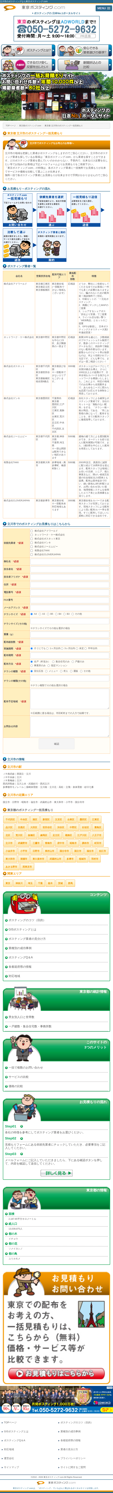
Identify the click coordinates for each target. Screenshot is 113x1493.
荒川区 (19, 835)
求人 (64, 671)
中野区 (73, 827)
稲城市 (82, 859)
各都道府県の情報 (20, 966)
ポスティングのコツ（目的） (27, 920)
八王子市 (96, 835)
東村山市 (49, 851)
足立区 (56, 835)
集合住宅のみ (60, 661)
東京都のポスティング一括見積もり (30, 810)
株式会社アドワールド (44, 530)
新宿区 (46, 819)
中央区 (23, 819)
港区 (35, 819)
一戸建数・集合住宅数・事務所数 (30, 1026)
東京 (8, 883)
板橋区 (31, 835)
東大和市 (10, 859)
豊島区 (97, 827)
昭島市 (73, 843)
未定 (80, 648)
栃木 (50, 883)
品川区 (9, 827)
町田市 (97, 843)
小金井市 (10, 851)
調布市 (85, 843)
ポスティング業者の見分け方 (27, 938)
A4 (33, 614)
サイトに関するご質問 (73, 1467)
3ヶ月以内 (68, 648)
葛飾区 (68, 835)
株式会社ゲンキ (40, 542)
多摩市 (70, 859)
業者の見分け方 (69, 1449)
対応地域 (14, 976)
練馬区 (43, 835)
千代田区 (10, 819)
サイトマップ (11, 1467)
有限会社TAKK (40, 550)
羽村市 (94, 859)
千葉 (40, 883)
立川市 (9, 843)
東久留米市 (38, 859)
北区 (8, 835)
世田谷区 (47, 827)
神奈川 (19, 883)
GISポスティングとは (23, 929)
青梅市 (48, 843)
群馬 (70, 883)
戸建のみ (78, 661)
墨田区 (83, 819)
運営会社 (9, 1458)
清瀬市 (23, 859)
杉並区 (85, 827)
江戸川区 (82, 835)
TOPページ (11, 125)
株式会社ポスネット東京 (45, 538)
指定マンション (57, 665)
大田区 (33, 827)
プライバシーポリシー (73, 1458)
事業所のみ (37, 665)
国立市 (77, 851)
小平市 (23, 851)
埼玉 (30, 883)
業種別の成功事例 (20, 948)
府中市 (60, 843)
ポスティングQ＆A (21, 957)
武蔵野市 (22, 843)
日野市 (36, 851)
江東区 (95, 819)
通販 (74, 671)
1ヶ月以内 (53, 648)
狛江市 (102, 851)
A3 (42, 614)
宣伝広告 (36, 671)
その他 (76, 614)
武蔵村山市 (55, 859)
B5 (50, 614)
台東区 (70, 819)
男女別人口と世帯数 (21, 1017)
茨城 (60, 883)
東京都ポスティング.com (30, 125)
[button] (104, 8)
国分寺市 (64, 851)
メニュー (51, 671)
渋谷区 (60, 827)
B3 (66, 614)
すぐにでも (37, 648)
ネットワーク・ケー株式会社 (47, 534)
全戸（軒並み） (40, 661)
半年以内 (90, 648)
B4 (58, 614)
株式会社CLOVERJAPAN (45, 554)
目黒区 (21, 827)
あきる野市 (11, 866)
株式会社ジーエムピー (44, 546)
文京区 (58, 819)
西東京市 (27, 866)
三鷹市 (36, 843)
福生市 (90, 851)
